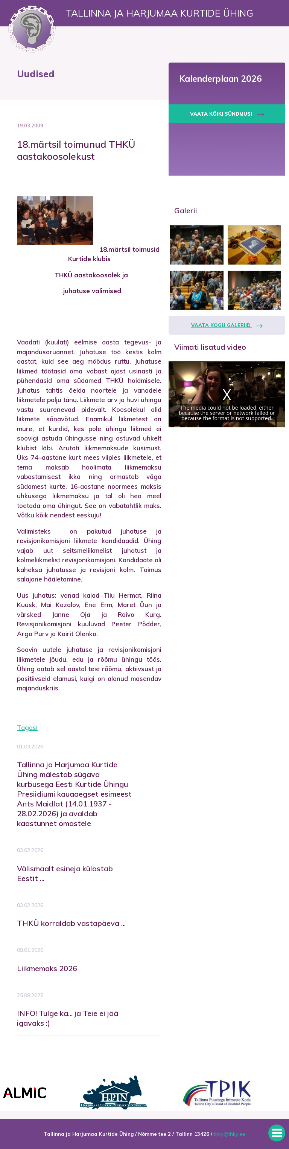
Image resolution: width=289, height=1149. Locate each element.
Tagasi (27, 727)
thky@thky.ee (229, 1134)
